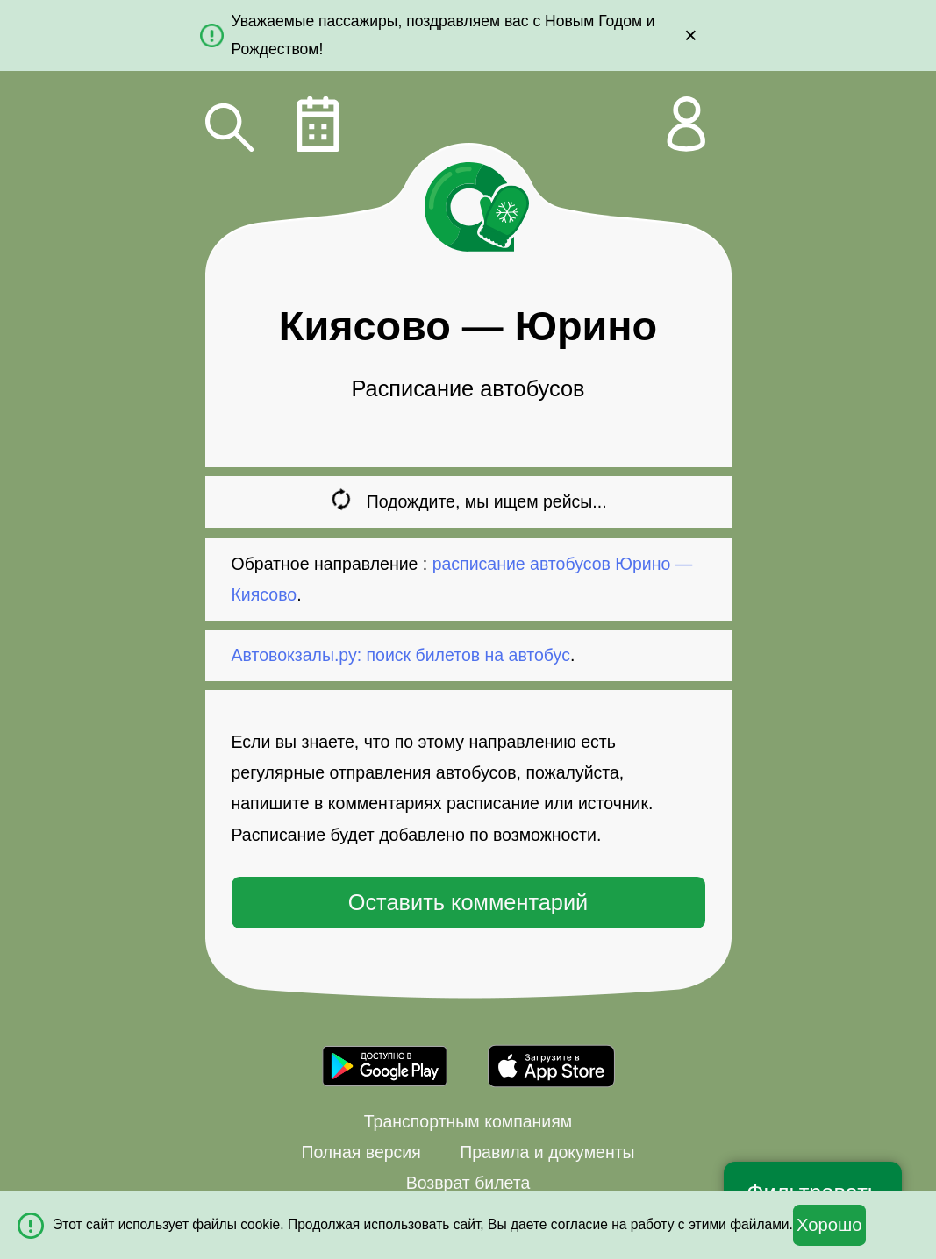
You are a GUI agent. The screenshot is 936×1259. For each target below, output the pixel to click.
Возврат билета (468, 1182)
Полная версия (360, 1152)
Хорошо (829, 1224)
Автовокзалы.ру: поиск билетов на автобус (401, 655)
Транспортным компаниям (468, 1121)
